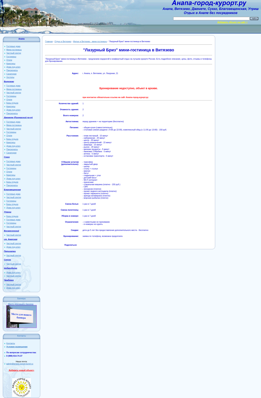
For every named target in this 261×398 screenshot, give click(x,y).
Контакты (10, 343)
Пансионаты (12, 70)
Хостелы (10, 77)
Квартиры (10, 63)
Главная (49, 41)
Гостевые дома (13, 46)
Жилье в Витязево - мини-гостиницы (90, 41)
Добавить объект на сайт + (232, 22)
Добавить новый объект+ (21, 370)
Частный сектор (13, 53)
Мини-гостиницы (14, 50)
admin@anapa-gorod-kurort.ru (19, 364)
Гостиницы (11, 56)
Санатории (11, 74)
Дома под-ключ (13, 67)
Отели (9, 60)
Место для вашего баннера (20, 304)
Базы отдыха (12, 103)
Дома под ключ (13, 288)
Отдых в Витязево (62, 41)
